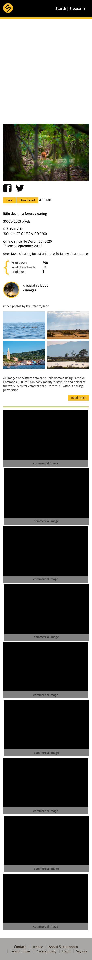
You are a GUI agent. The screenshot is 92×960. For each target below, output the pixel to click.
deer (6, 253)
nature (82, 253)
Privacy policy (46, 951)
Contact (20, 946)
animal (47, 253)
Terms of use (20, 951)
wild (56, 253)
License (37, 946)
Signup (81, 951)
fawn (14, 253)
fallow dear (68, 253)
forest (36, 253)
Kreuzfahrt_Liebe (35, 285)
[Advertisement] (46, 71)
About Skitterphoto (63, 946)
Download (27, 200)
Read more (78, 398)
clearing (25, 253)
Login (66, 951)
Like (9, 200)
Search (60, 8)
